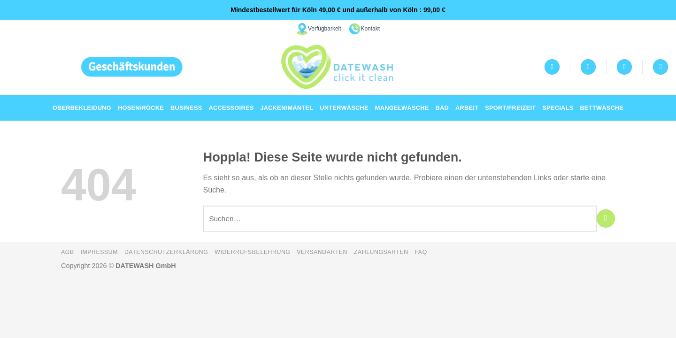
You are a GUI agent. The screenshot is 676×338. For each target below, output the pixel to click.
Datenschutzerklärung (166, 252)
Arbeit (466, 107)
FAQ (421, 252)
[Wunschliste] (588, 67)
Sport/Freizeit (510, 107)
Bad (442, 107)
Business (186, 107)
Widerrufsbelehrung (252, 252)
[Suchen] (660, 67)
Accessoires (231, 107)
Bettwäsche (601, 107)
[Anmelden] (552, 67)
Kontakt (370, 28)
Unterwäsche (344, 107)
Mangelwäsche (402, 107)
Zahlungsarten (381, 252)
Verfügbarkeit (324, 28)
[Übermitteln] (606, 218)
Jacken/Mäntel (286, 107)
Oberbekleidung (82, 107)
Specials (557, 107)
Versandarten (322, 252)
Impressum (99, 252)
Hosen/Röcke (141, 107)
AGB (67, 252)
